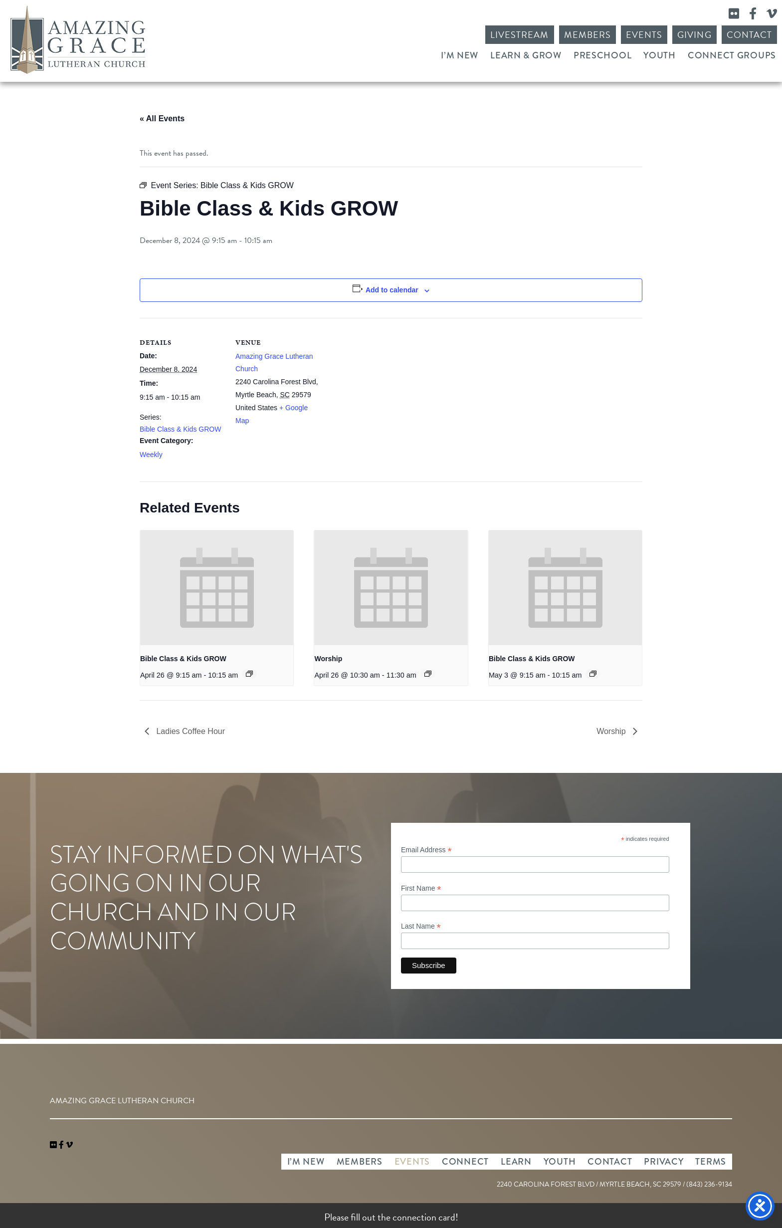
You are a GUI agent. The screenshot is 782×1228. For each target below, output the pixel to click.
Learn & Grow (526, 55)
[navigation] (69, 1145)
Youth (659, 55)
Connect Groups (732, 55)
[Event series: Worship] (427, 674)
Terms (710, 1161)
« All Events (162, 118)
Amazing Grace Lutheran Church (78, 39)
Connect (465, 1161)
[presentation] (216, 587)
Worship (328, 659)
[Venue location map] (383, 387)
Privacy (663, 1161)
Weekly (151, 455)
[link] (54, 1145)
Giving (694, 34)
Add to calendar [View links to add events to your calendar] (392, 290)
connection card (423, 1217)
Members (587, 34)
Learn (516, 1161)
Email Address (426, 850)
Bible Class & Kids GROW (180, 429)
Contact (749, 34)
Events (644, 34)
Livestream (519, 34)
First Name (421, 888)
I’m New (459, 55)
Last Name (421, 926)
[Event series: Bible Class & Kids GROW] (249, 674)
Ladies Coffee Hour (189, 731)
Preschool (602, 55)
